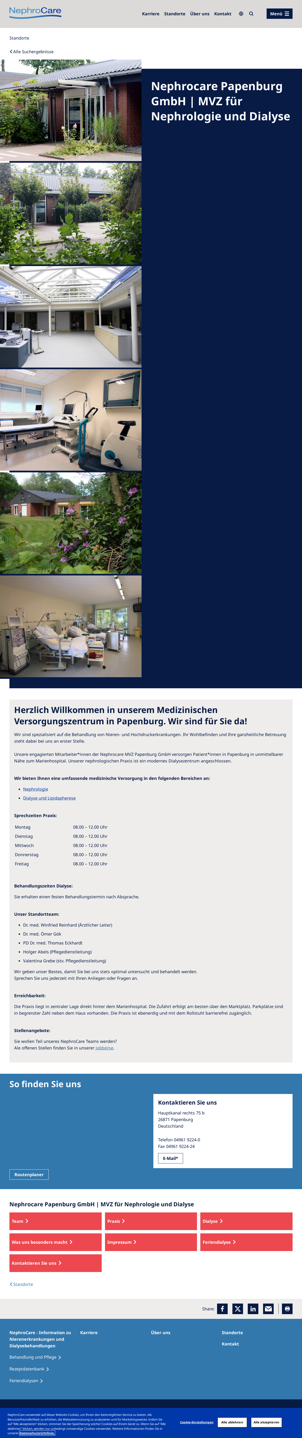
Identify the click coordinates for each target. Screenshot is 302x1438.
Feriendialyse (217, 1242)
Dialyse (210, 1221)
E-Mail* (170, 1158)
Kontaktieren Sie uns (34, 1263)
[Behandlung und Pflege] (37, 1357)
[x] (237, 1309)
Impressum (119, 1242)
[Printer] (287, 1309)
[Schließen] (294, 1422)
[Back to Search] (31, 51)
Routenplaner (29, 1174)
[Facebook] (222, 1309)
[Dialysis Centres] (21, 1284)
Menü (276, 13)
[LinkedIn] (253, 1309)
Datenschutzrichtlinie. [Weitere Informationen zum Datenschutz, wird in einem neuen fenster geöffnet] (37, 1433)
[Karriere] (151, 13)
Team (17, 1221)
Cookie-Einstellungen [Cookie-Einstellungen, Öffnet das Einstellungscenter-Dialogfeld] (197, 1422)
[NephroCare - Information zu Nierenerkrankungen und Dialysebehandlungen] (44, 1339)
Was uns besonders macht (39, 1242)
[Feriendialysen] (28, 1380)
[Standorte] (19, 38)
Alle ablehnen (232, 1422)
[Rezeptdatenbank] (31, 1369)
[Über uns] (200, 13)
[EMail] (268, 1309)
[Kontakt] (223, 13)
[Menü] (280, 13)
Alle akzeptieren (266, 1422)
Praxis (113, 1221)
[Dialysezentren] (175, 13)
